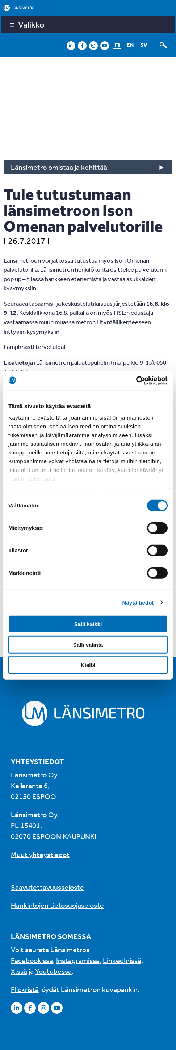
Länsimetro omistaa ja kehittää (59, 167)
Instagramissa (78, 960)
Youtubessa (53, 971)
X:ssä (19, 971)
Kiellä (88, 665)
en (130, 44)
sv (143, 44)
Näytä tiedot (138, 602)
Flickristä (25, 989)
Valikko (31, 24)
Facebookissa (32, 960)
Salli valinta (88, 644)
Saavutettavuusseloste (47, 887)
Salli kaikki (88, 624)
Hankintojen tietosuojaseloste (57, 905)
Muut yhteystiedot (40, 854)
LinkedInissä (122, 960)
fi (117, 44)
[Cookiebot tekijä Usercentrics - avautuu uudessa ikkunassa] (136, 380)
